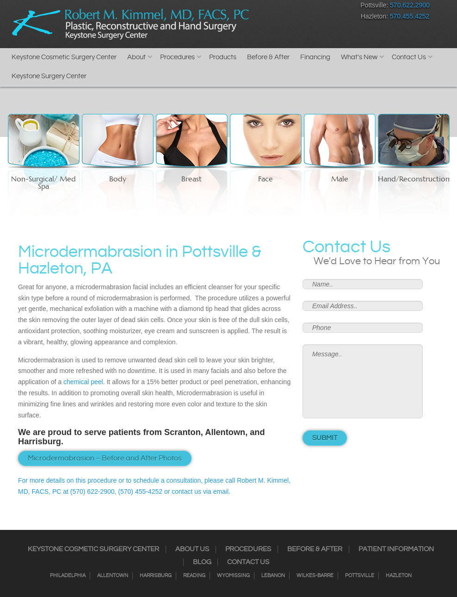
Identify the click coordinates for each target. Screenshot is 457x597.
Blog (202, 562)
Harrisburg (156, 575)
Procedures (177, 57)
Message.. (363, 381)
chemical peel (83, 382)
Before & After (268, 57)
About (136, 57)
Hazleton (399, 575)
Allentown (112, 575)
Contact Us (409, 57)
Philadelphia (68, 575)
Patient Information (396, 549)
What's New (359, 57)
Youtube (332, 7)
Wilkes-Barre (314, 575)
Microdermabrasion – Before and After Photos (105, 458)
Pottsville (359, 575)
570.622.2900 (410, 5)
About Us (192, 549)
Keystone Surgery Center (49, 76)
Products (222, 57)
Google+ (316, 7)
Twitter (284, 7)
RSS (300, 7)
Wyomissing (233, 575)
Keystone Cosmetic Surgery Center (64, 57)
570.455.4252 (410, 16)
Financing (315, 57)
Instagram (267, 7)
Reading (194, 575)
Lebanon (273, 575)
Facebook (251, 7)
